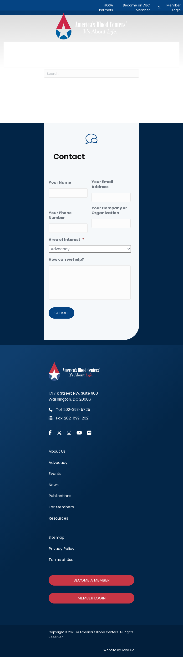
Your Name (60, 182)
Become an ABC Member (136, 7)
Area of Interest (66, 237)
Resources (91, 60)
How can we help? (66, 258)
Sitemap (56, 538)
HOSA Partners (106, 7)
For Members (152, 48)
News (96, 48)
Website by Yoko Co (118, 651)
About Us (26, 48)
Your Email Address (102, 184)
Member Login (174, 7)
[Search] (91, 74)
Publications (120, 48)
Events (76, 48)
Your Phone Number (60, 215)
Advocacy (52, 48)
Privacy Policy (61, 549)
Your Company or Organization (109, 210)
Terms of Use (61, 561)
